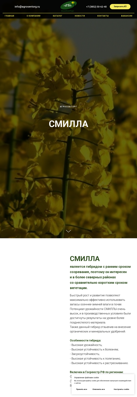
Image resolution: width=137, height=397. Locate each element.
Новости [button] (80, 16)
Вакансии (126, 16)
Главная (9, 16)
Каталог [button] (57, 16)
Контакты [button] (103, 16)
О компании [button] (33, 16)
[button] (120, 6)
